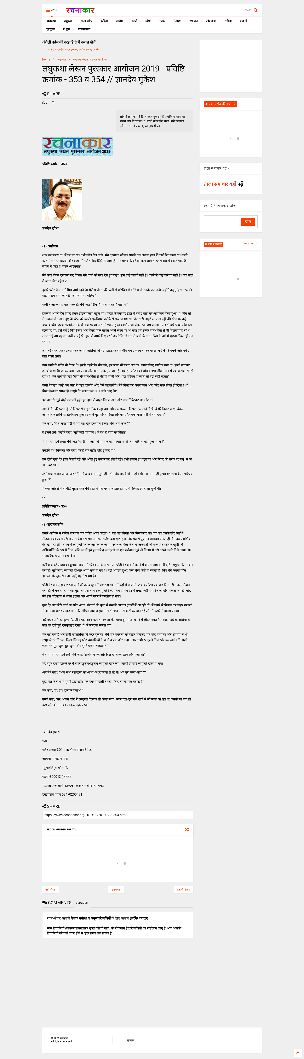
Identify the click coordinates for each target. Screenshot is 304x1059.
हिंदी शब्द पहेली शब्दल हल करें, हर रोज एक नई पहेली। (75, 49)
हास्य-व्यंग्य (86, 21)
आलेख (119, 21)
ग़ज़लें (134, 21)
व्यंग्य (147, 21)
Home (46, 59)
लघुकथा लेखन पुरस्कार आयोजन (90, 59)
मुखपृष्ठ (130, 1040)
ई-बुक (66, 29)
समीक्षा (228, 21)
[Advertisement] (231, 65)
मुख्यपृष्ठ (116, 889)
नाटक (162, 21)
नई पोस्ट (50, 889)
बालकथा (51, 21)
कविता (104, 21)
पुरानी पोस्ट (183, 889)
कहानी (243, 21)
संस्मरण (177, 21)
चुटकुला (50, 29)
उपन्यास (193, 21)
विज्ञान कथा (84, 29)
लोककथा (211, 21)
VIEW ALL (250, 243)
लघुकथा (68, 21)
